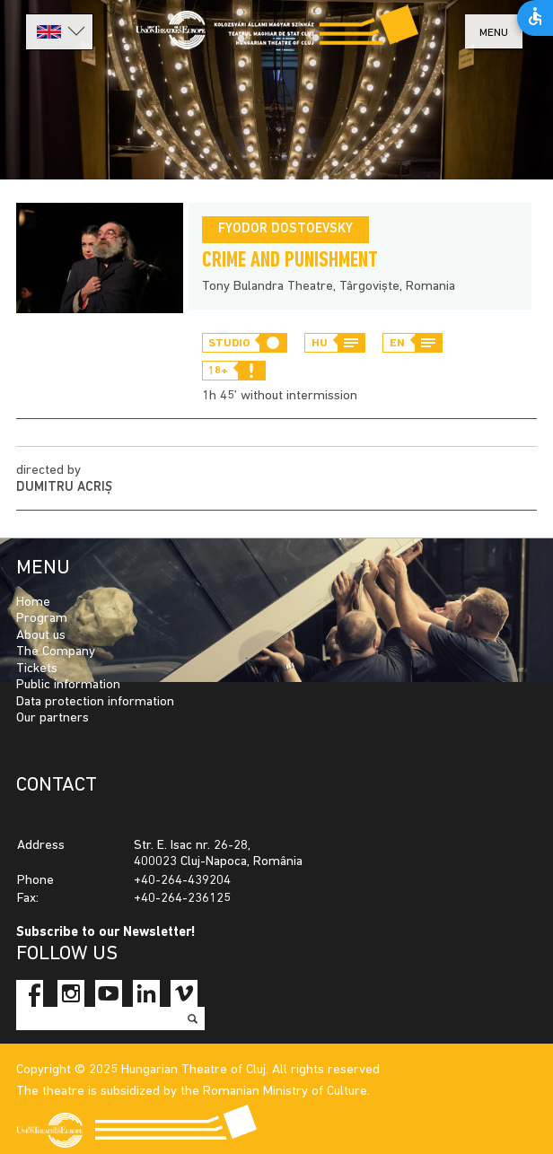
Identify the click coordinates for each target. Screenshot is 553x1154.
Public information (68, 685)
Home (33, 602)
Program (41, 618)
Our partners (52, 718)
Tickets (36, 669)
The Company (55, 652)
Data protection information (95, 702)
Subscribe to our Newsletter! (106, 933)
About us (41, 636)
